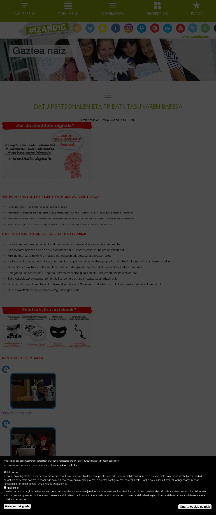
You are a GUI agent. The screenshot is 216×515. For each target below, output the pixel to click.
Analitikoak (12, 491)
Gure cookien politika (63, 468)
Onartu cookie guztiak (195, 510)
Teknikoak (12, 475)
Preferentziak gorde (17, 509)
